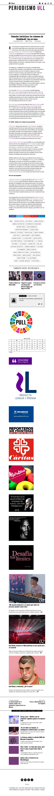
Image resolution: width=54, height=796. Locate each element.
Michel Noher (36, 136)
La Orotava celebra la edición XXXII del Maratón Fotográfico (32, 738)
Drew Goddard (32, 144)
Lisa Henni (19, 172)
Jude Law (23, 57)
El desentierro (27, 238)
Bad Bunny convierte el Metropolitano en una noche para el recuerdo (27, 646)
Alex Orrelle (38, 179)
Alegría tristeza (19, 221)
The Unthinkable (18, 159)
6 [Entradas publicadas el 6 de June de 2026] (37, 342)
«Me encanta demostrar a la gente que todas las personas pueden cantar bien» (24, 606)
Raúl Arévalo (27, 94)
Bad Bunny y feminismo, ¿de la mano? (21, 686)
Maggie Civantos (31, 106)
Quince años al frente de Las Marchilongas (29, 759)
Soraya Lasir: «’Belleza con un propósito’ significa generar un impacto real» (32, 719)
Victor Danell (33, 159)
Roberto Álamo (21, 106)
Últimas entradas (32, 296)
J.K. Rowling (26, 53)
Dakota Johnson (29, 147)
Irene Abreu (22, 296)
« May (10, 352)
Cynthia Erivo (20, 147)
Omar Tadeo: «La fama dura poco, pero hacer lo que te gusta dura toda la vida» (32, 749)
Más (42, 612)
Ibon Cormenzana (14, 104)
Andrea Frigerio (36, 94)
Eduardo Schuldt (13, 181)
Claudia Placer (34, 229)
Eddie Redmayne (16, 57)
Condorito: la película (16, 232)
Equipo (27, 784)
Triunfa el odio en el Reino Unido (14, 284)
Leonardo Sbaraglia (26, 136)
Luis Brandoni (19, 94)
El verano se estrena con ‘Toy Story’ (39, 284)
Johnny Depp (31, 244)
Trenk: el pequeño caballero (36, 199)
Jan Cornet (15, 244)
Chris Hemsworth (38, 145)
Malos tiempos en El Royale (21, 252)
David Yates (12, 53)
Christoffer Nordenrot (21, 229)
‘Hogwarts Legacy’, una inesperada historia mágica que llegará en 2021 (26, 285)
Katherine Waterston (33, 57)
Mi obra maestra (35, 252)
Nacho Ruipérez (32, 126)
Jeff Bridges (12, 147)
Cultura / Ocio (28, 41)
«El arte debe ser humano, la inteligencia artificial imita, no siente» (32, 729)
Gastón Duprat (15, 92)
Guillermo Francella (16, 241)
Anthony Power (38, 197)
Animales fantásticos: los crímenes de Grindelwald (22, 52)
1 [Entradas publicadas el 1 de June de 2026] (11, 342)
